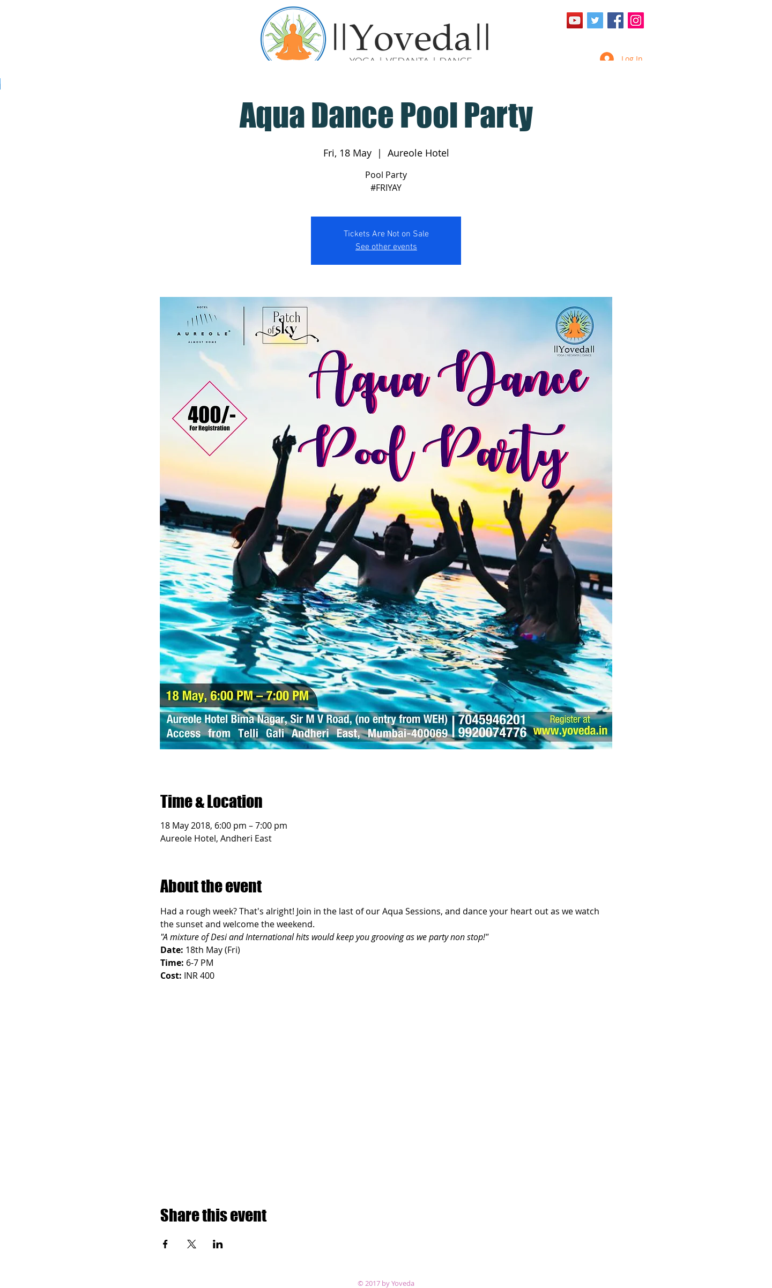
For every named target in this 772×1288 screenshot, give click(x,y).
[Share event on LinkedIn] (218, 1244)
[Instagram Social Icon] (636, 20)
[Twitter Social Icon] (595, 20)
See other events (386, 247)
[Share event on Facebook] (165, 1244)
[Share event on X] (192, 1244)
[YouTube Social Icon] (575, 20)
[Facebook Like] (623, 40)
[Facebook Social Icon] (615, 20)
